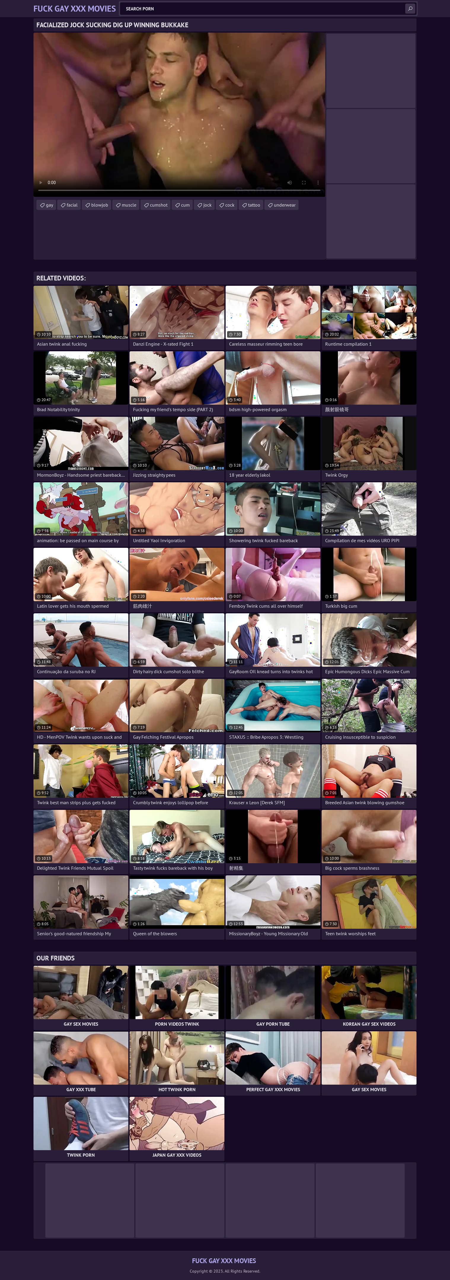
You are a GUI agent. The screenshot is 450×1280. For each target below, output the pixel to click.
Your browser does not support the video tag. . (179, 115)
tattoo (254, 205)
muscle (129, 205)
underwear (285, 205)
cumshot (158, 205)
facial (72, 205)
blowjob (99, 205)
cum (185, 205)
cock (229, 205)
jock (207, 205)
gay (49, 205)
